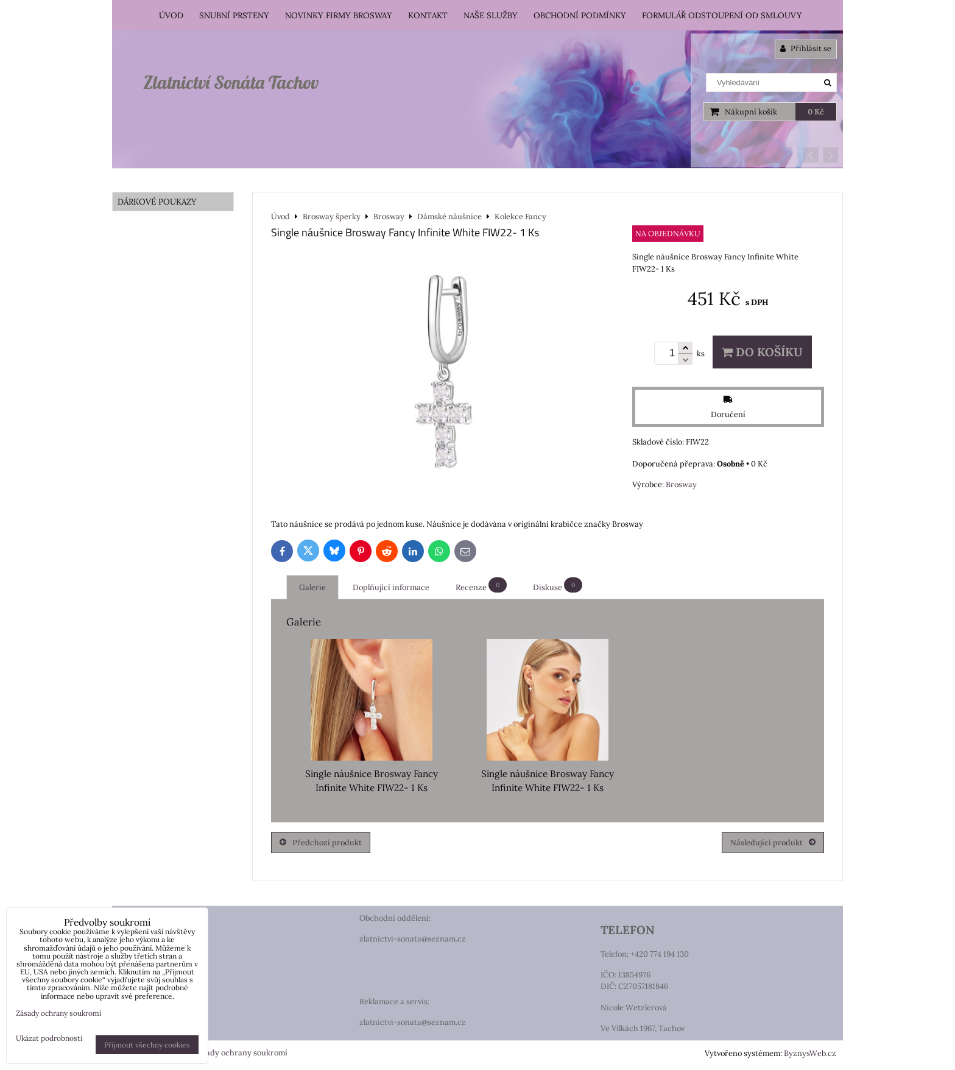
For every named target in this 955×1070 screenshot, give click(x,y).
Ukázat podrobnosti (49, 1038)
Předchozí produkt (321, 842)
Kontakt (428, 15)
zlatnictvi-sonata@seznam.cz (412, 939)
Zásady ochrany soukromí (240, 1052)
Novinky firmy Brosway (338, 15)
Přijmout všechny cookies (147, 1044)
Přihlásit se (805, 48)
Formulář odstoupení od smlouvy (722, 15)
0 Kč (816, 112)
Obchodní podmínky (580, 15)
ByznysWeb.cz (810, 1053)
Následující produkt (773, 842)
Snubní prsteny (234, 15)
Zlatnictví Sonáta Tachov (231, 82)
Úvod (171, 15)
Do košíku (762, 352)
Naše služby (490, 15)
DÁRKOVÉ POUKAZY (157, 201)
